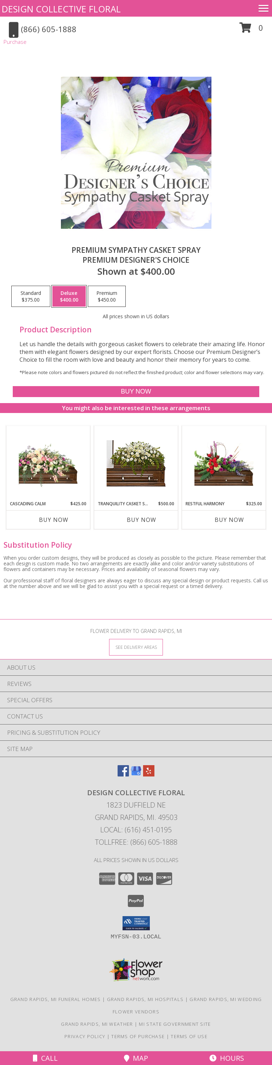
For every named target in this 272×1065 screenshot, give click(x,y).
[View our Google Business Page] (136, 774)
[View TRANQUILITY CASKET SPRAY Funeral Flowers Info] (136, 463)
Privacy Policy (84, 1036)
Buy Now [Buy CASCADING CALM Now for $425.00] (53, 520)
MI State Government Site (175, 1024)
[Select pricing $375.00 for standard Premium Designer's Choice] (31, 296)
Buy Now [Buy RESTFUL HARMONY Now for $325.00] (229, 520)
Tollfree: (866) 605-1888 (136, 842)
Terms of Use (189, 1036)
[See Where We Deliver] (136, 647)
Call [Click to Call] (45, 1058)
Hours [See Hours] (226, 1058)
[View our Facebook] (123, 774)
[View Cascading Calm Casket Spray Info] (48, 463)
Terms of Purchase (138, 1036)
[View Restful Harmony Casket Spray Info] (224, 463)
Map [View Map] (136, 1058)
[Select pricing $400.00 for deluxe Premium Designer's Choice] (69, 296)
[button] (251, 30)
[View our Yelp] (148, 774)
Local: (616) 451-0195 (136, 829)
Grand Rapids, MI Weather (97, 1024)
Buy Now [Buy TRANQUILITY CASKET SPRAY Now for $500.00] (141, 520)
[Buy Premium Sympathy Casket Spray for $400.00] (136, 391)
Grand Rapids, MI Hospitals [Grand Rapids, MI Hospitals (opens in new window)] (145, 999)
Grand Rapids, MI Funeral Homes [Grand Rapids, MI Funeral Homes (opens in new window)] (55, 999)
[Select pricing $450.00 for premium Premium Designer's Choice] (106, 296)
